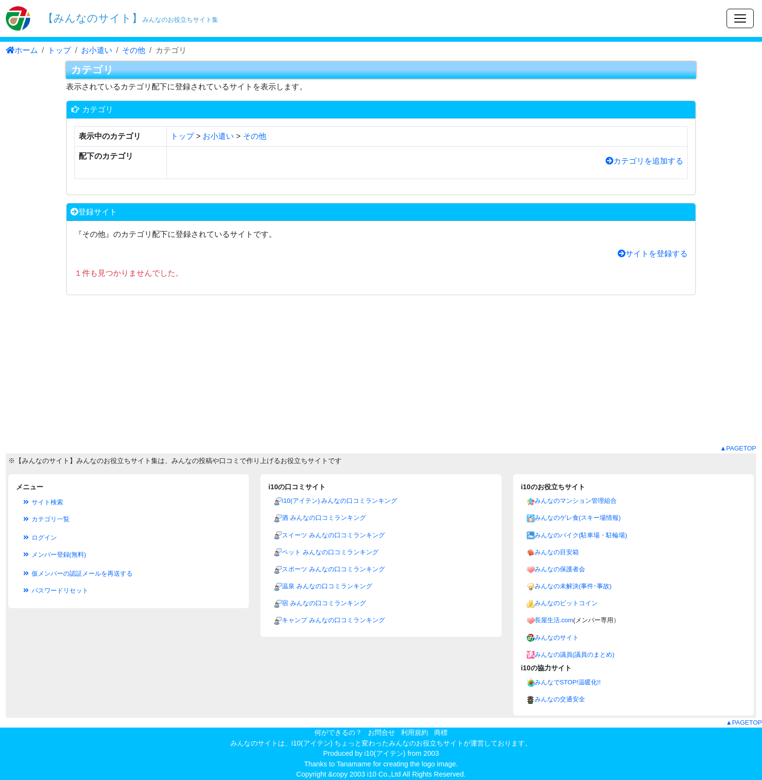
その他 (133, 50)
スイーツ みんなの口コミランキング (333, 535)
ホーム (22, 50)
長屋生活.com (554, 620)
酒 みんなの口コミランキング (324, 517)
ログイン (39, 537)
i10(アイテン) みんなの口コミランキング (339, 500)
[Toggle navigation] (740, 18)
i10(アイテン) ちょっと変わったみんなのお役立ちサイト (378, 743)
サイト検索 (42, 502)
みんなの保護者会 (560, 569)
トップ (59, 50)
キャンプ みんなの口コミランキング (333, 620)
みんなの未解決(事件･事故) (573, 586)
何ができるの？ (338, 732)
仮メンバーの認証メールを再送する (77, 573)
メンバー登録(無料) (54, 554)
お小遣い (96, 50)
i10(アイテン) (385, 753)
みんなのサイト (557, 637)
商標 (441, 732)
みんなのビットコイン (566, 603)
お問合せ (381, 732)
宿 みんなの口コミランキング (324, 603)
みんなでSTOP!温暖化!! (568, 682)
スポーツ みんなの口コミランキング (333, 569)
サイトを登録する (653, 253)
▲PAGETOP (738, 448)
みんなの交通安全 (560, 699)
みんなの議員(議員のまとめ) (575, 654)
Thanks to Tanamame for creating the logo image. (381, 764)
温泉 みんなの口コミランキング (327, 586)
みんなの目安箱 (557, 552)
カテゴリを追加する (644, 161)
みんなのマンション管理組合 (576, 500)
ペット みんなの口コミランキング (330, 552)
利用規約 (414, 732)
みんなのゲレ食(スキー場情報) (578, 517)
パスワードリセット (55, 590)
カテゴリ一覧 (45, 519)
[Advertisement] (381, 376)
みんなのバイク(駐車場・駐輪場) (581, 535)
